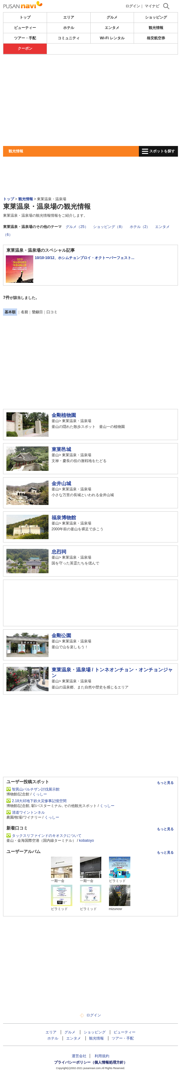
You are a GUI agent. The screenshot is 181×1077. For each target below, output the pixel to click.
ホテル (68, 28)
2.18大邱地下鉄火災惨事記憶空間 (39, 801)
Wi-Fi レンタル (112, 38)
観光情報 (156, 28)
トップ (25, 17)
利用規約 (102, 1056)
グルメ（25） (77, 227)
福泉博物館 (64, 517)
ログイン (132, 6)
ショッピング (156, 17)
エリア (68, 17)
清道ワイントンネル (28, 812)
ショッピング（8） (109, 227)
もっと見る (165, 782)
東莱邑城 (61, 449)
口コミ (51, 312)
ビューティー (25, 28)
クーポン (25, 48)
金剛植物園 (64, 415)
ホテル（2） (140, 227)
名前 (24, 312)
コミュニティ (69, 38)
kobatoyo (86, 840)
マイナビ (152, 6)
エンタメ (112, 28)
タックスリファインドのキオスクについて (46, 836)
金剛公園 (61, 635)
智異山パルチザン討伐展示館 (36, 789)
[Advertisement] (90, 100)
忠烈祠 (59, 551)
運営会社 (79, 1056)
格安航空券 (156, 38)
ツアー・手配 (25, 38)
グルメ (112, 17)
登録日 (37, 312)
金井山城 (61, 483)
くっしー (39, 794)
